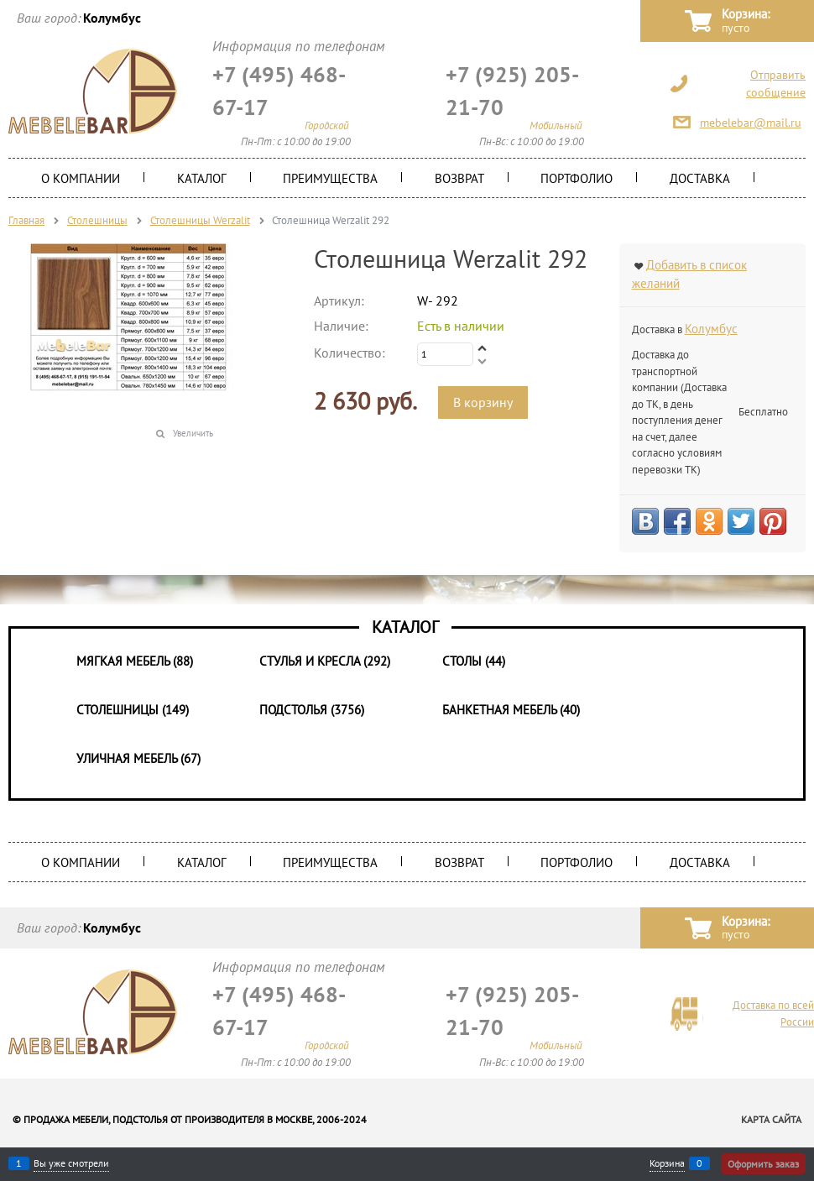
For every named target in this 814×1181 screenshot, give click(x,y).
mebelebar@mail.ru (750, 122)
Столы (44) (473, 661)
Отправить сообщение (776, 83)
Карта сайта (771, 1119)
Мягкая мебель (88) (134, 661)
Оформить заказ (763, 1163)
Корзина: (746, 21)
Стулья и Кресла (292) (324, 661)
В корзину (483, 402)
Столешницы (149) (132, 710)
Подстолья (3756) (311, 710)
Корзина (667, 1163)
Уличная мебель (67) (138, 758)
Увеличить (193, 433)
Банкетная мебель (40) (511, 710)
